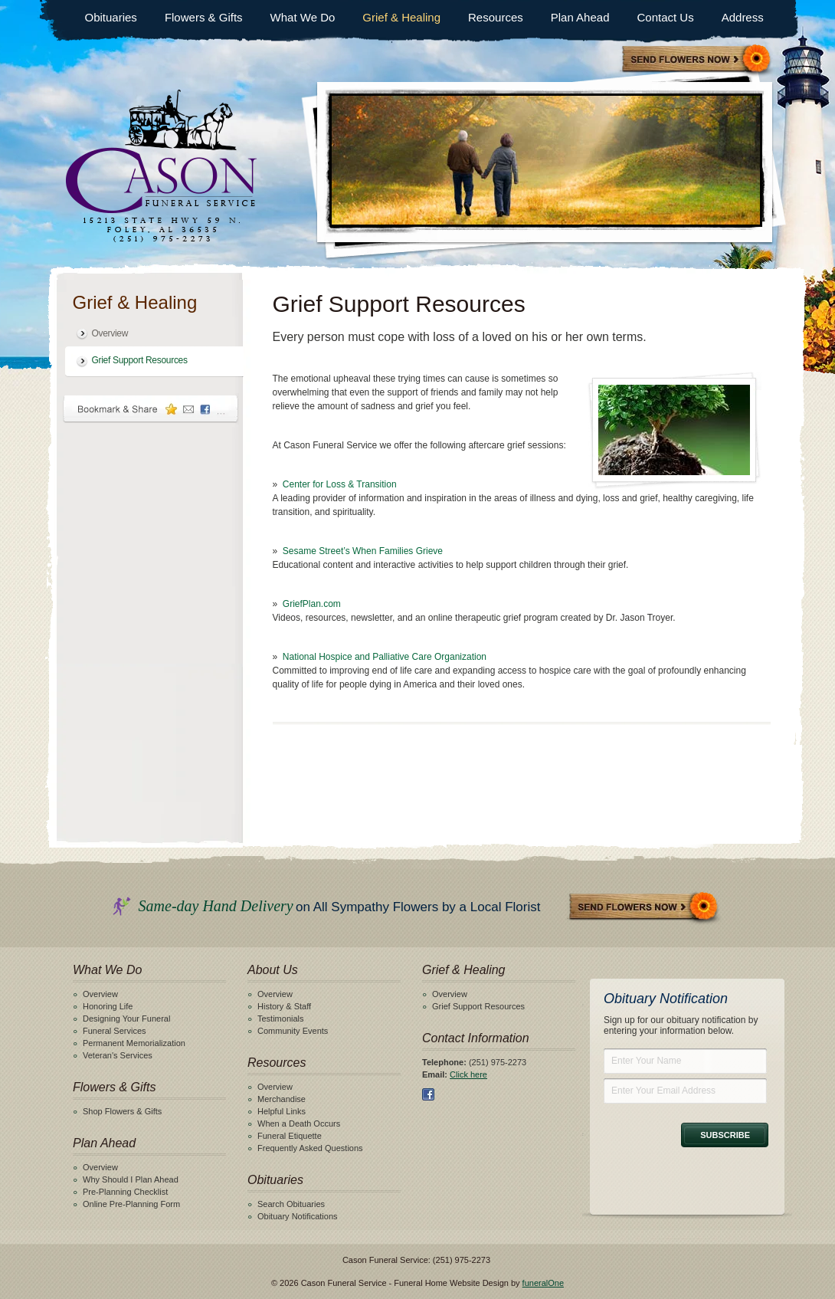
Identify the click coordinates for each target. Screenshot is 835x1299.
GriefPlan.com (312, 604)
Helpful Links (281, 1111)
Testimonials (280, 1018)
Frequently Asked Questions (310, 1148)
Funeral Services (114, 1030)
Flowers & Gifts (204, 17)
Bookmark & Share (151, 409)
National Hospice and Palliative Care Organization (384, 656)
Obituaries (111, 17)
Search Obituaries (291, 1204)
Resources (495, 17)
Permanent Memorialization (134, 1043)
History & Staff (284, 1006)
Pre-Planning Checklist (125, 1191)
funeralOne (543, 1283)
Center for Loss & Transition (340, 484)
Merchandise (281, 1099)
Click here (468, 1074)
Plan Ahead (580, 17)
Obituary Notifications (297, 1216)
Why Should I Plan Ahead (130, 1179)
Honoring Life (108, 1006)
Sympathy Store (697, 60)
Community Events (292, 1030)
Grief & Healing (401, 17)
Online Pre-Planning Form (131, 1204)
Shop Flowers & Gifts (122, 1111)
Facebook (428, 1094)
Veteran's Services (117, 1055)
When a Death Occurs (298, 1123)
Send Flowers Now (644, 908)
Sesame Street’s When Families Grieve (363, 551)
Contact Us (665, 17)
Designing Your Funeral (126, 1018)
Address (743, 17)
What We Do (303, 17)
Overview (110, 333)
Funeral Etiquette (289, 1135)
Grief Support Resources (140, 360)
